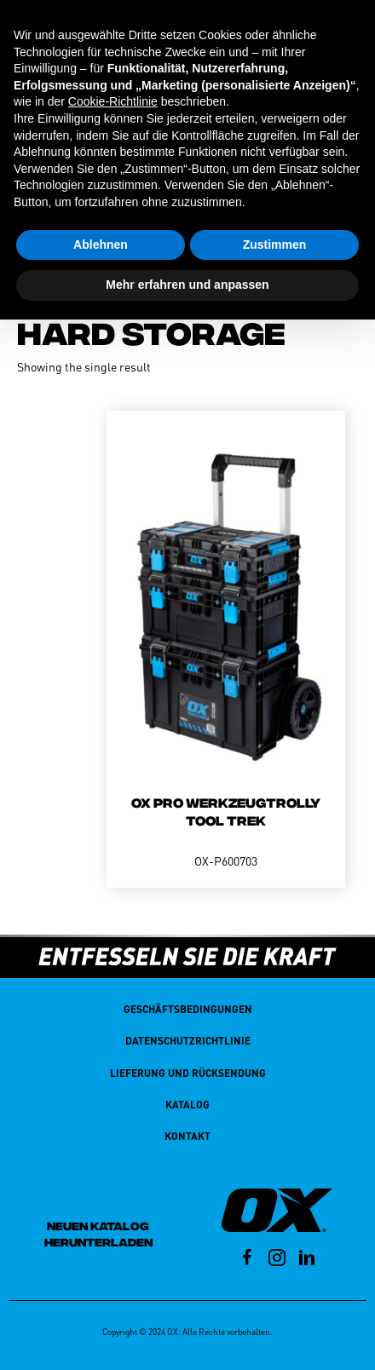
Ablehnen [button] (100, 244)
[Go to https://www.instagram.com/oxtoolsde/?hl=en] (277, 1259)
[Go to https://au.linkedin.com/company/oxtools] (306, 1259)
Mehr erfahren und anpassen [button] (187, 284)
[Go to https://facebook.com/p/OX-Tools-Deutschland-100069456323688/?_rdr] (247, 1259)
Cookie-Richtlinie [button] (113, 101)
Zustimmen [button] (275, 244)
